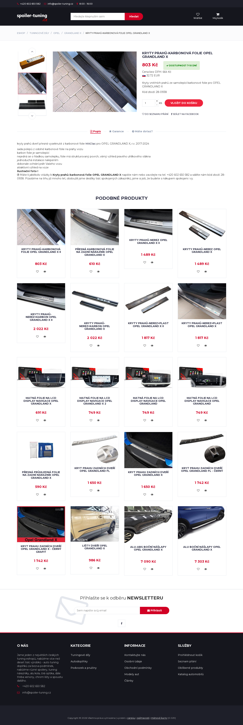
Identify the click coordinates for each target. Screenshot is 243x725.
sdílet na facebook (185, 114)
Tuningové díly (39, 33)
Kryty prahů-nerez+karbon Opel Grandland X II (41, 317)
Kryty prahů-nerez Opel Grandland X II (148, 241)
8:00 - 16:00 (85, 3)
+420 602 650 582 (29, 3)
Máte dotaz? (142, 131)
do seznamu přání (155, 114)
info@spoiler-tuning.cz (58, 3)
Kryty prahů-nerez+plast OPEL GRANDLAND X (202, 325)
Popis (95, 131)
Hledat (134, 16)
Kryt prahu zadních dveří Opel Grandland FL (94, 469)
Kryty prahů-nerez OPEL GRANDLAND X (202, 251)
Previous (32, 51)
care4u (131, 718)
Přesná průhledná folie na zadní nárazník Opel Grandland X (41, 475)
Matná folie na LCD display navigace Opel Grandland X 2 (94, 400)
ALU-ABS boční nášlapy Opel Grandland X (148, 548)
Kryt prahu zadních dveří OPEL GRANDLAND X (148, 474)
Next (32, 115)
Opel (56, 33)
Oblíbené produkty (190, 667)
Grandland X (72, 33)
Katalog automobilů (191, 674)
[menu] (218, 16)
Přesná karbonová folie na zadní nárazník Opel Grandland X (94, 252)
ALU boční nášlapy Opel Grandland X (202, 548)
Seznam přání (187, 661)
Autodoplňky (79, 661)
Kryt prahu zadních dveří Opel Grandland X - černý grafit (41, 549)
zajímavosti (143, 718)
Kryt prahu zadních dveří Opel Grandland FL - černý (202, 469)
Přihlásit (154, 610)
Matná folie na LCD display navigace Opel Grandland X (41, 400)
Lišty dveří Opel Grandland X (94, 547)
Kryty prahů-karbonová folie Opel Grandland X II (41, 251)
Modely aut (131, 674)
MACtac (90, 143)
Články (128, 680)
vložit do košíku (181, 103)
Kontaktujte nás (135, 655)
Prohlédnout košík (190, 655)
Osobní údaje (133, 661)
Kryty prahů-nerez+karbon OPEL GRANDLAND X (94, 326)
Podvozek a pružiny (84, 667)
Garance (116, 131)
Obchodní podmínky (138, 667)
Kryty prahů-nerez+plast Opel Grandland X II (148, 325)
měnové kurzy (159, 718)
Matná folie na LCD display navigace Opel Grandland (148, 400)
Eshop (21, 33)
